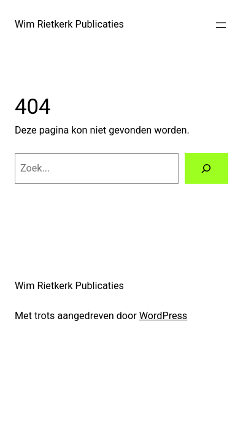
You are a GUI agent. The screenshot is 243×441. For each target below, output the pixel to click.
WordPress (163, 316)
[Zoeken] (206, 168)
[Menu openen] (221, 25)
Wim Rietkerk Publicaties (69, 24)
